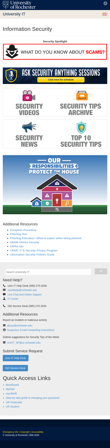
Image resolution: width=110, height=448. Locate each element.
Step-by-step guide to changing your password (32, 397)
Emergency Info (10, 432)
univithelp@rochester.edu (22, 290)
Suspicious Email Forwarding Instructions (30, 330)
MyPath (10, 389)
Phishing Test (18, 234)
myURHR (11, 393)
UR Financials (14, 402)
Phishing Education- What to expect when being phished (45, 238)
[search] (48, 272)
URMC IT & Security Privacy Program (33, 250)
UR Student (12, 406)
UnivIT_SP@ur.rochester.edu (23, 342)
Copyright (25, 432)
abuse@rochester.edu (19, 325)
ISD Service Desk (15, 368)
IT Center (13, 298)
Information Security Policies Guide (32, 254)
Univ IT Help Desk (15, 358)
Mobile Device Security (24, 242)
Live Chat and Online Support (25, 294)
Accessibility (37, 432)
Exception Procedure (23, 230)
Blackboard (12, 384)
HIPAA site (16, 246)
